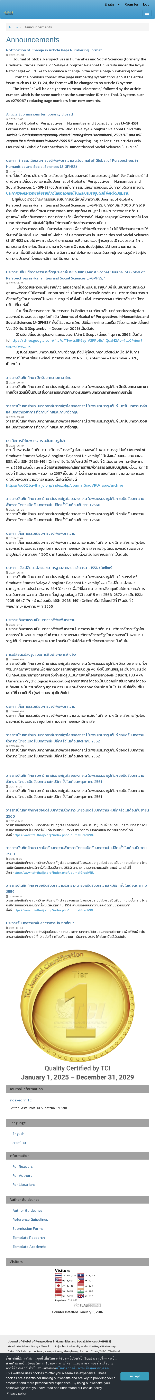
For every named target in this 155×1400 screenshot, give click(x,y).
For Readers (22, 1166)
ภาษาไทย (19, 1142)
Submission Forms (28, 1228)
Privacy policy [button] (17, 1393)
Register (132, 4)
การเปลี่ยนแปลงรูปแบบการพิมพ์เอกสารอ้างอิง (41, 654)
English (18, 1133)
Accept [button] (135, 1376)
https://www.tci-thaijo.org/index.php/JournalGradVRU (53, 834)
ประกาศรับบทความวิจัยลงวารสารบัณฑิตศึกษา (40, 923)
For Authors (22, 1175)
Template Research (28, 1237)
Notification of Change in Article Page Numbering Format (54, 50)
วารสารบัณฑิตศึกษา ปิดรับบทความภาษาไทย (38, 377)
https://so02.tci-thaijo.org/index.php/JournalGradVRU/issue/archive (64, 485)
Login (148, 4)
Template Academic (29, 1246)
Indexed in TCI (21, 1100)
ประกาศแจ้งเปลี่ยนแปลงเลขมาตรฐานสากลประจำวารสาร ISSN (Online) (59, 567)
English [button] (112, 4)
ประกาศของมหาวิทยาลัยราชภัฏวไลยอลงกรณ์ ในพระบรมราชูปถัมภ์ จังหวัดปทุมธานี (67, 193)
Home (13, 27)
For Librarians (24, 1184)
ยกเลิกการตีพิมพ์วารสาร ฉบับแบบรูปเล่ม (36, 440)
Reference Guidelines (30, 1219)
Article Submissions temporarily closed (39, 114)
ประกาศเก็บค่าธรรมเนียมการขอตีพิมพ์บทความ (40, 533)
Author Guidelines (27, 1210)
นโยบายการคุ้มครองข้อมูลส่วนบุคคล (82, 1368)
